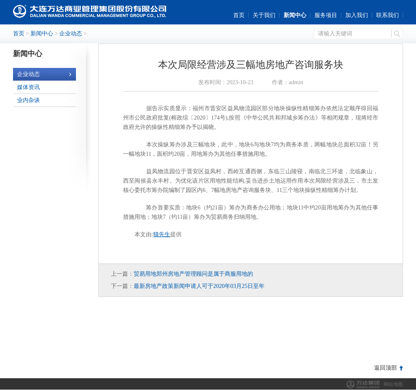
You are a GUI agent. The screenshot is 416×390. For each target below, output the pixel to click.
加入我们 (356, 15)
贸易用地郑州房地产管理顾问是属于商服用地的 (193, 274)
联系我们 (387, 15)
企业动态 (70, 34)
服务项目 (325, 15)
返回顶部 (385, 368)
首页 (239, 15)
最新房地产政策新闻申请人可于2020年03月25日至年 (199, 286)
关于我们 (264, 15)
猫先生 (161, 234)
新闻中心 (295, 15)
